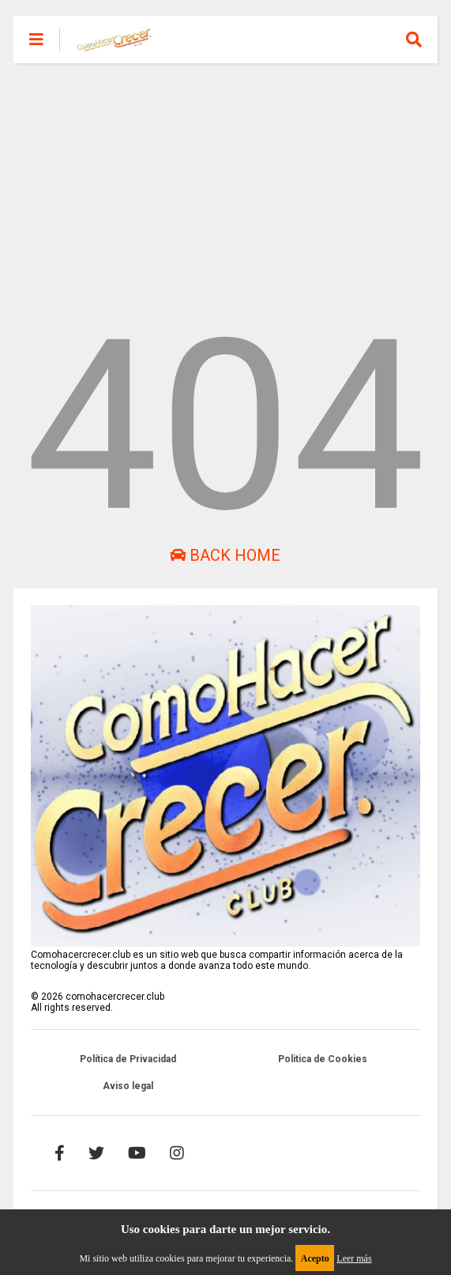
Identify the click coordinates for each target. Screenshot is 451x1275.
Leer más (353, 1258)
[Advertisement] (225, 174)
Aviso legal (128, 1086)
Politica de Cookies (322, 1059)
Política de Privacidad (128, 1059)
